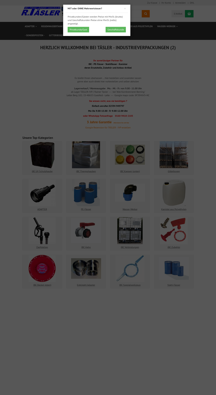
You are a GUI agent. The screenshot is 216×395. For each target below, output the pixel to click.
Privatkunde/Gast (78, 29)
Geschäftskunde (116, 29)
